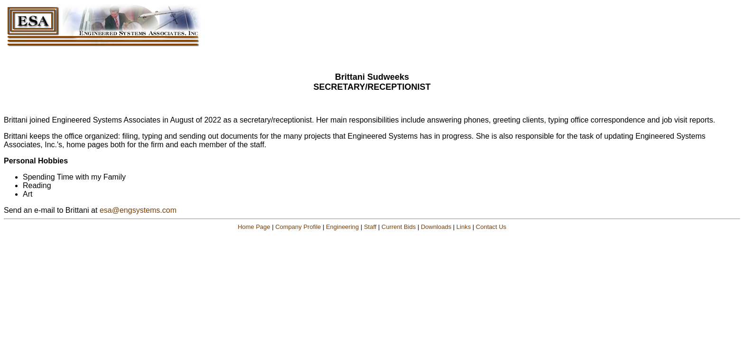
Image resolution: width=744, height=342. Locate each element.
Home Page (254, 226)
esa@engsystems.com (138, 210)
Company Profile (298, 226)
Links (463, 226)
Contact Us (491, 226)
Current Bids (398, 226)
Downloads (436, 226)
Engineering (342, 226)
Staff (370, 226)
